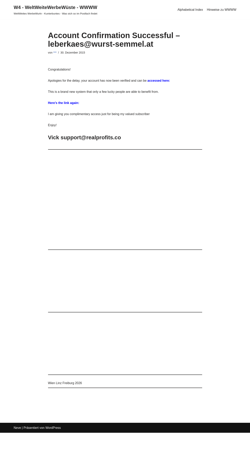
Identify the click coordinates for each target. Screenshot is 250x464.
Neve (17, 428)
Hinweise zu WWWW (221, 9)
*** (55, 52)
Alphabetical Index (190, 9)
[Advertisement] (125, 201)
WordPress (53, 428)
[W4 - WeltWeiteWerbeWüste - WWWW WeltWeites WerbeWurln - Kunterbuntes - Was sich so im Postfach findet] (55, 10)
